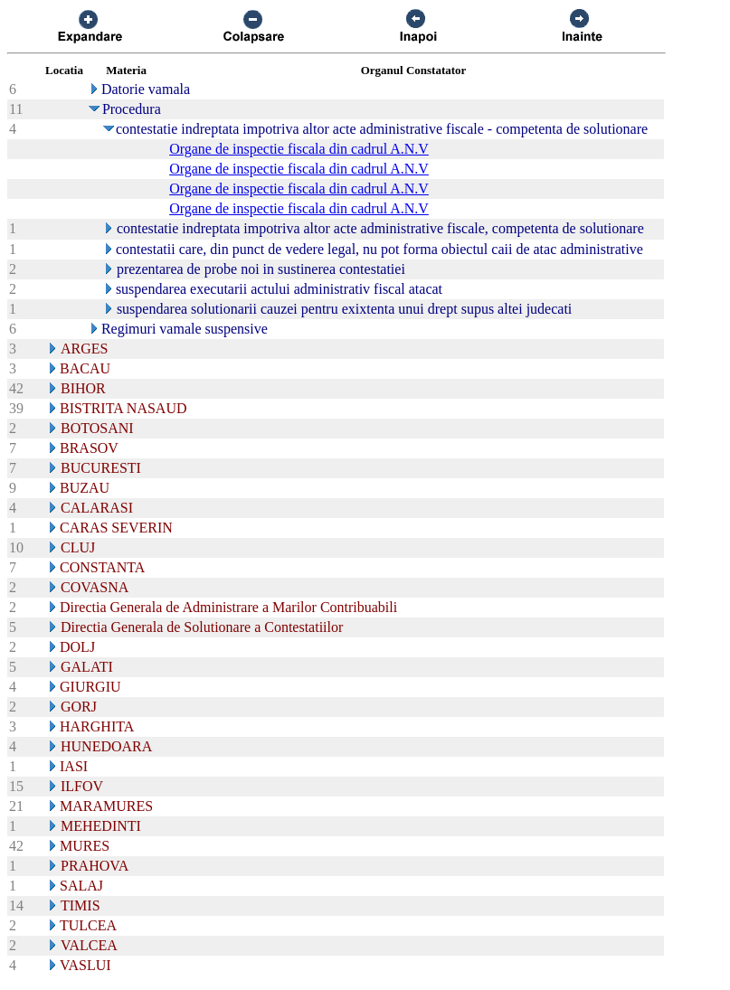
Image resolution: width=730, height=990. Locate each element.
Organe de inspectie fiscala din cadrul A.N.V (299, 148)
